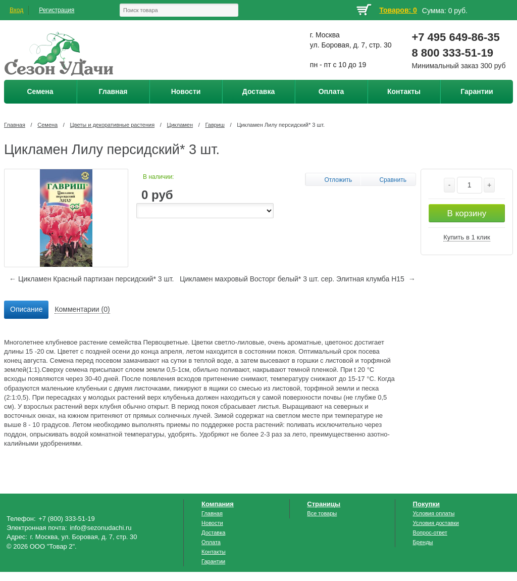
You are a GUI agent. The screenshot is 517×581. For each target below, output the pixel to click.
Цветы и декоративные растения (112, 125)
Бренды (423, 542)
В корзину (467, 213)
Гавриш (214, 125)
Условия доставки (436, 523)
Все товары (322, 513)
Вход (16, 10)
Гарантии (213, 561)
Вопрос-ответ (430, 532)
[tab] (26, 310)
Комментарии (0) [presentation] (82, 309)
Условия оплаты (434, 513)
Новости (212, 523)
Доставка (213, 532)
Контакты (213, 552)
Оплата (211, 542)
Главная (14, 125)
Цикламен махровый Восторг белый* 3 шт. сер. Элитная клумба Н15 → (298, 279)
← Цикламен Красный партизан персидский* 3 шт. (91, 279)
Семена (47, 125)
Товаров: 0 (398, 10)
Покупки (426, 504)
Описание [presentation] (26, 309)
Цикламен (180, 125)
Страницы (323, 504)
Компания (217, 504)
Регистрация (56, 10)
